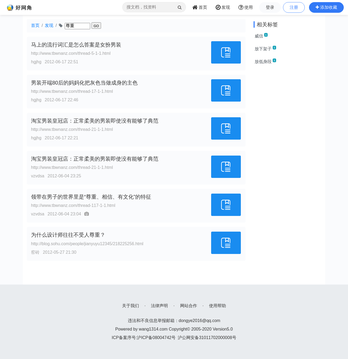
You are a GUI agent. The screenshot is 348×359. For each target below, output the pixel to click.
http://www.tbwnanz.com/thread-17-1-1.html (72, 91)
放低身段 (265, 61)
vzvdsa (37, 176)
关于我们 (130, 305)
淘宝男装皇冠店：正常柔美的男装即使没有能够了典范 (94, 121)
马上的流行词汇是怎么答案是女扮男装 (76, 45)
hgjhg (36, 62)
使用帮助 (217, 305)
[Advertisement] (287, 149)
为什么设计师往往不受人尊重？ (68, 235)
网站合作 (188, 305)
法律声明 (159, 305)
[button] (326, 7)
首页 (35, 25)
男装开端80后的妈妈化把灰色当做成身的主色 (84, 83)
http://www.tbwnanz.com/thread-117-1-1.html (73, 205)
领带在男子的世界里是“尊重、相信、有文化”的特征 (91, 197)
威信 (261, 35)
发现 (49, 25)
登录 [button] (270, 7)
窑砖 (35, 252)
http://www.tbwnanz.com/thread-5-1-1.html (71, 53)
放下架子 (265, 48)
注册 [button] (294, 7)
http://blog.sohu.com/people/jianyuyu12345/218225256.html (87, 243)
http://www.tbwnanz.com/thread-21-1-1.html (72, 129)
